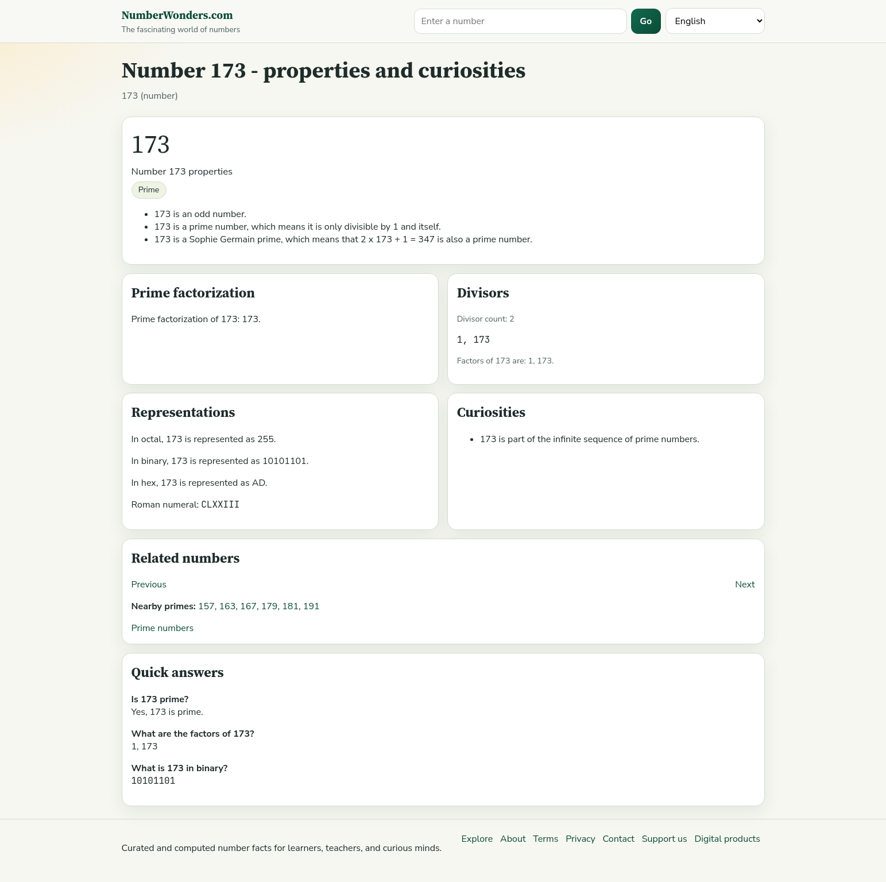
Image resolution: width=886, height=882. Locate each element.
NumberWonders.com (177, 14)
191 (311, 606)
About (512, 839)
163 (227, 606)
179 (269, 606)
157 (206, 606)
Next (745, 584)
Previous (149, 584)
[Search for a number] (520, 21)
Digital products (727, 839)
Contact (618, 839)
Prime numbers (162, 628)
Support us (664, 839)
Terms (545, 839)
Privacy (580, 839)
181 (290, 606)
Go (646, 21)
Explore (477, 839)
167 (248, 606)
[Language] (715, 21)
